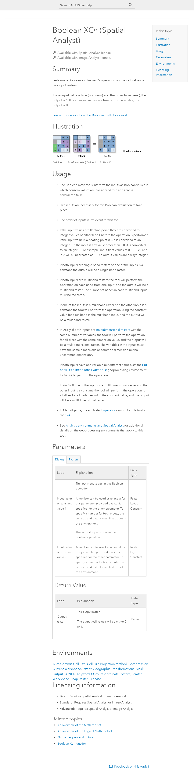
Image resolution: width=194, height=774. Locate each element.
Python (73, 459)
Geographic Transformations (114, 669)
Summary (162, 38)
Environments (165, 63)
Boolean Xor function (72, 743)
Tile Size (95, 679)
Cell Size (79, 664)
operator (109, 410)
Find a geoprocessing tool (75, 737)
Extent (87, 669)
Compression (138, 664)
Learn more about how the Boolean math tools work (90, 115)
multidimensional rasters (113, 330)
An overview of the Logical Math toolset (84, 731)
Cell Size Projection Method (107, 664)
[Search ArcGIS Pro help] (93, 5)
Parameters (163, 57)
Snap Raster (79, 679)
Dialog (59, 459)
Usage (160, 51)
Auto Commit (62, 664)
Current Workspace (66, 669)
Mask (140, 669)
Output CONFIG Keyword (71, 674)
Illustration (163, 45)
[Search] (131, 5)
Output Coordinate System (110, 674)
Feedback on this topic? (131, 766)
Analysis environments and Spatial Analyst (95, 425)
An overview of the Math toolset (79, 725)
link (68, 415)
